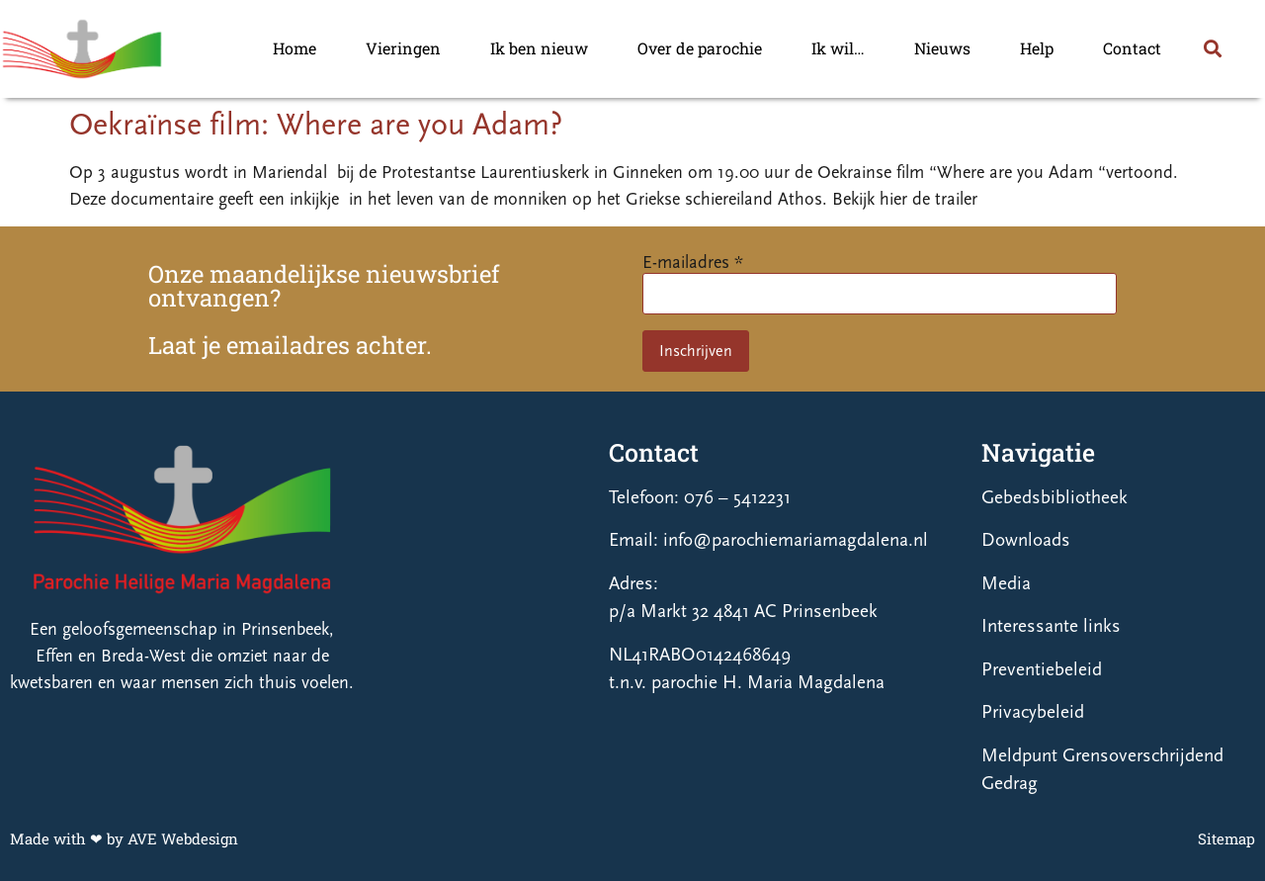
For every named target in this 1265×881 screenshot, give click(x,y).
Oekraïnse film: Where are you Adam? (315, 124)
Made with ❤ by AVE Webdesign (124, 838)
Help (1037, 48)
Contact (1132, 48)
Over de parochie (699, 48)
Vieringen (403, 48)
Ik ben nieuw (539, 48)
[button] (1212, 49)
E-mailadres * (692, 262)
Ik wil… (838, 48)
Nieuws (942, 48)
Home (294, 48)
